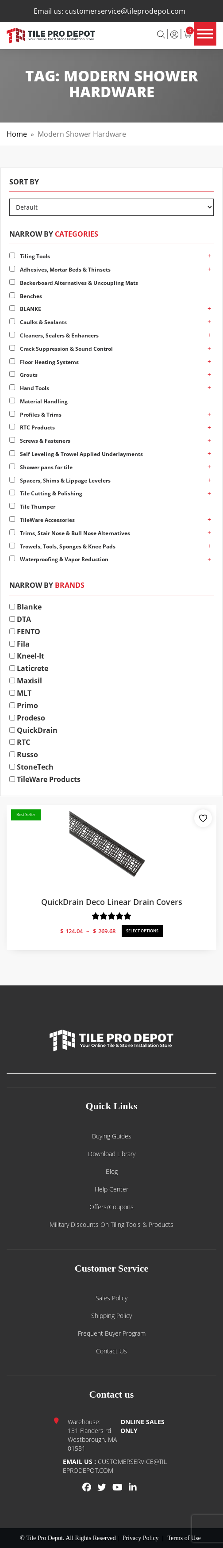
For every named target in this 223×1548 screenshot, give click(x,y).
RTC (19, 742)
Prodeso (27, 718)
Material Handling (38, 401)
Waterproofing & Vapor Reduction (58, 559)
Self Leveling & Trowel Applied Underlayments (76, 454)
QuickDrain (33, 730)
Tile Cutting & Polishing (45, 493)
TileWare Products (45, 779)
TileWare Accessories (42, 520)
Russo (23, 754)
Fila (19, 644)
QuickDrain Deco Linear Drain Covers (111, 902)
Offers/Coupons (111, 1207)
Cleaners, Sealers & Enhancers (54, 335)
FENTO (24, 631)
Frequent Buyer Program (112, 1333)
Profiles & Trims (35, 414)
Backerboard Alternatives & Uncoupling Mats (73, 283)
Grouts (23, 375)
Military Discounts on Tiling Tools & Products (111, 1224)
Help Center (111, 1189)
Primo (23, 705)
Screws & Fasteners (39, 440)
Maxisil (25, 681)
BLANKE (25, 309)
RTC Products (32, 427)
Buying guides (111, 1136)
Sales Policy (111, 1298)
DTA (20, 619)
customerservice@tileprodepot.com (125, 11)
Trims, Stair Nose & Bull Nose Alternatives (69, 533)
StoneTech (31, 767)
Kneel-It (26, 656)
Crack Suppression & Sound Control (61, 349)
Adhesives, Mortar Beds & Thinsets (60, 269)
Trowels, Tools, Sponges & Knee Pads (62, 546)
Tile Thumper (32, 506)
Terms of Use (183, 1538)
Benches (25, 296)
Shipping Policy (111, 1315)
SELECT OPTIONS (142, 931)
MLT (20, 693)
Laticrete (28, 668)
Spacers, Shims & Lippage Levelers (60, 480)
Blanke (25, 607)
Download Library (111, 1154)
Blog (112, 1171)
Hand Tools (29, 388)
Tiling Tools (29, 256)
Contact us (111, 1351)
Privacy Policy (141, 1538)
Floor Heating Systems (44, 362)
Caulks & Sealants (38, 322)
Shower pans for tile (41, 467)
